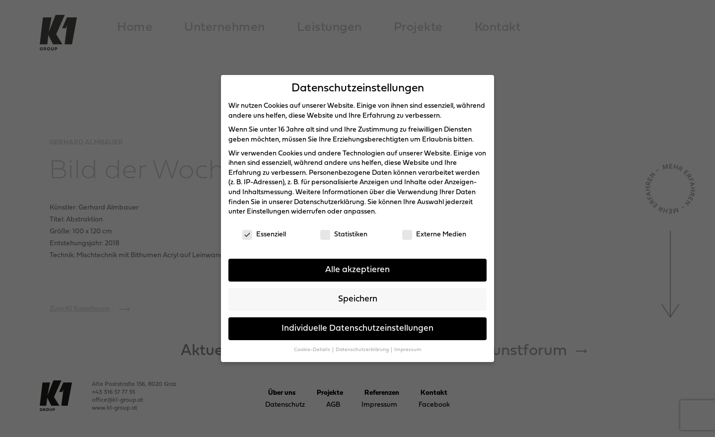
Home (134, 27)
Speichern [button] (357, 299)
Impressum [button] (408, 350)
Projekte (418, 27)
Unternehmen (224, 27)
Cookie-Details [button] (312, 350)
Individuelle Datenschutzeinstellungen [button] (357, 328)
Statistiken (343, 234)
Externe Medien (434, 234)
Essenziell (264, 234)
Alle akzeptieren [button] (357, 270)
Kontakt (498, 27)
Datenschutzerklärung (329, 202)
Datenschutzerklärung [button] (363, 350)
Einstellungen (268, 212)
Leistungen (329, 27)
